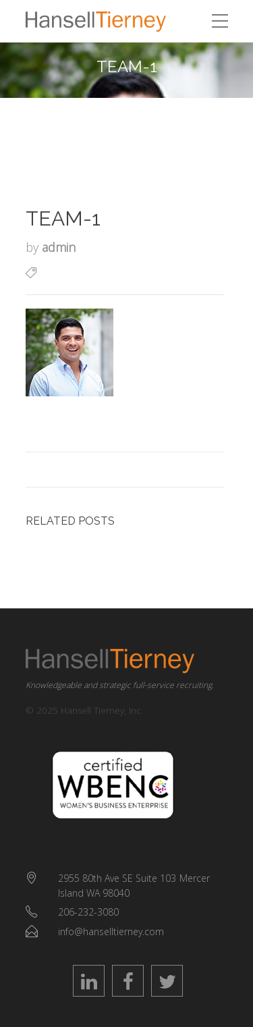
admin (59, 247)
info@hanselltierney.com (111, 931)
